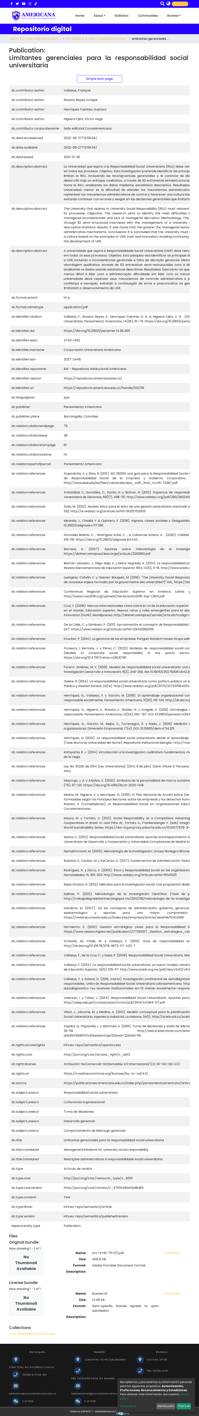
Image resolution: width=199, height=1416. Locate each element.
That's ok (184, 1406)
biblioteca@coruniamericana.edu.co (32, 1393)
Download (172, 1253)
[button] (168, 4)
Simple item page (99, 79)
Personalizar (128, 1406)
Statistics (121, 15)
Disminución (165, 1406)
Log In (179, 4)
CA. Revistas (75, 39)
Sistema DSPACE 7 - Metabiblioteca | (99, 1411)
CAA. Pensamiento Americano (108, 39)
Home (79, 15)
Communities (148, 15)
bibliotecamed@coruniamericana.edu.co (97, 1393)
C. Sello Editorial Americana (42, 39)
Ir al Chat (27, 1401)
